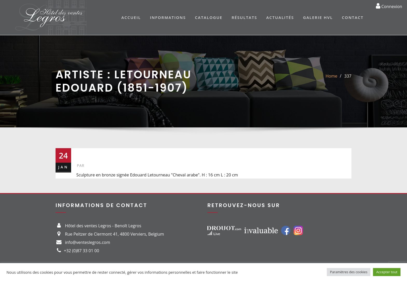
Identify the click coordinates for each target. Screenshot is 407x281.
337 (347, 76)
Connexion (389, 6)
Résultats (244, 17)
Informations (168, 17)
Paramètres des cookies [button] (348, 272)
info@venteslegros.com (87, 242)
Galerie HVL (318, 17)
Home (331, 76)
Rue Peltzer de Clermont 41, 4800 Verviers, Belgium (114, 234)
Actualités (280, 17)
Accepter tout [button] (386, 272)
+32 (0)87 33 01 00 (81, 250)
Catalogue (208, 17)
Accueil (131, 17)
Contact (352, 17)
